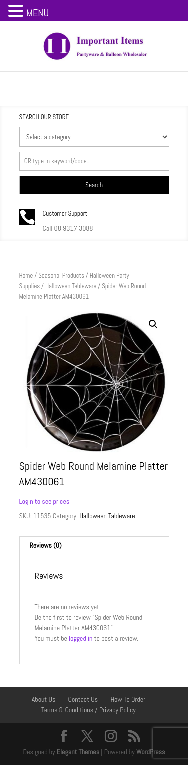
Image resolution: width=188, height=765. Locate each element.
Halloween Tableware (70, 286)
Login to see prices (44, 501)
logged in (80, 638)
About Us (44, 699)
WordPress (150, 751)
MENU (37, 12)
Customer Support (65, 213)
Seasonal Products (61, 275)
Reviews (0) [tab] (46, 545)
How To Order (127, 699)
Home (26, 275)
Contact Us (83, 699)
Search (94, 185)
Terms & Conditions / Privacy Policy (88, 709)
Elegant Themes (78, 751)
